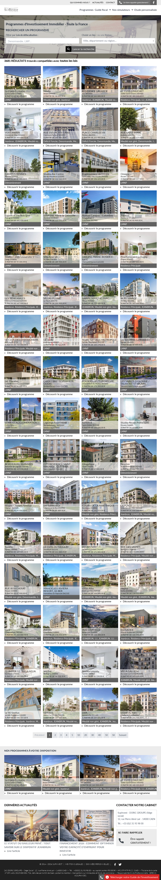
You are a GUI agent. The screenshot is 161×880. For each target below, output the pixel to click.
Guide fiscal (103, 9)
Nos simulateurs (122, 9)
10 (78, 735)
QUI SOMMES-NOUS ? (80, 2)
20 (85, 735)
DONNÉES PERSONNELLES (97, 864)
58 (113, 735)
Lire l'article (12, 850)
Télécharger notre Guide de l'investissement (132, 877)
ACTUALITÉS (97, 2)
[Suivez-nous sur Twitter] (120, 864)
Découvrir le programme (19, 103)
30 (92, 735)
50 (106, 735)
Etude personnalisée (145, 9)
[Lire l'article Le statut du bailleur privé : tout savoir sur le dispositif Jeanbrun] (31, 825)
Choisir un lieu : (97, 35)
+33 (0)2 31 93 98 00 (133, 823)
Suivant (122, 735)
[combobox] (42, 41)
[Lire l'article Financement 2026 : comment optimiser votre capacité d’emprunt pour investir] (87, 825)
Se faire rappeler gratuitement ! (134, 2)
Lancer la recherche (80, 49)
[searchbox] (22, 40)
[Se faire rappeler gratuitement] (101, 877)
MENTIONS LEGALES (74, 864)
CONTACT (110, 2)
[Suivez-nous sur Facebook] (153, 2)
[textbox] (118, 40)
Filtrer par (22, 35)
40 (99, 735)
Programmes (86, 9)
